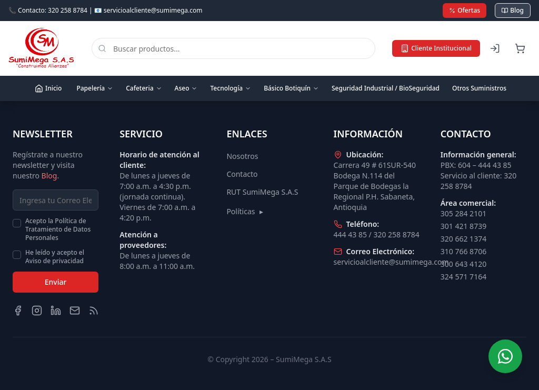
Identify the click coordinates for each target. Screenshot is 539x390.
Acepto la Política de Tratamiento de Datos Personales (58, 229)
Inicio (48, 88)
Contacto (241, 174)
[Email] (74, 310)
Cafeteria (144, 88)
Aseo (186, 88)
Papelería (94, 88)
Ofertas (464, 10)
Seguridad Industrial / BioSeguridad (386, 88)
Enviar (56, 282)
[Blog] (93, 310)
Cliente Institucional (436, 48)
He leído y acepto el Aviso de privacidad (54, 256)
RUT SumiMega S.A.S (262, 192)
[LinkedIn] (56, 310)
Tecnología (230, 88)
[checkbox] (17, 223)
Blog (513, 10)
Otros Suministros (479, 88)
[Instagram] (37, 310)
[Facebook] (18, 310)
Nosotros (242, 156)
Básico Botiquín (291, 88)
